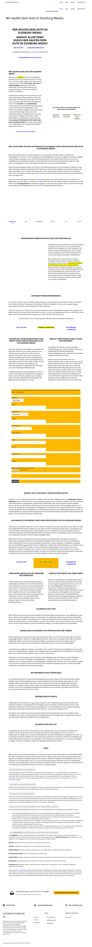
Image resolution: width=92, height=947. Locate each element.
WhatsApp (41, 179)
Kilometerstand (16, 426)
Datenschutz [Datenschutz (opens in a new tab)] (52, 920)
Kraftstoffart (15, 412)
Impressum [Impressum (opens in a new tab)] (52, 917)
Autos (79, 221)
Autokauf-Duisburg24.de (20, 870)
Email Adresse (16, 454)
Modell (13, 404)
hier (14, 839)
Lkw (26, 221)
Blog (66, 2)
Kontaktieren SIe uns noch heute (30, 57)
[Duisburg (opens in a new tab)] (20, 77)
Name (13, 440)
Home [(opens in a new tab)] (36, 917)
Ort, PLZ (14, 447)
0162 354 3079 (81, 2)
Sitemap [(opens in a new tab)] (51, 923)
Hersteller (14, 397)
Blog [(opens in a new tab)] (36, 919)
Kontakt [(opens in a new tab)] (37, 922)
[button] (0, 946)
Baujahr (14, 419)
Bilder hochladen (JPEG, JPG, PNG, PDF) (23, 468)
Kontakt (73, 2)
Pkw (53, 221)
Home (61, 2)
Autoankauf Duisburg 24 (12, 2)
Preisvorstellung (16, 433)
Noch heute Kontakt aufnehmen (25, 131)
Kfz (66, 221)
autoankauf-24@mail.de (35, 48)
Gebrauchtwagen (12, 222)
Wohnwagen (39, 221)
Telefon (14, 461)
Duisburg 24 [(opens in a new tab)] (68, 917)
